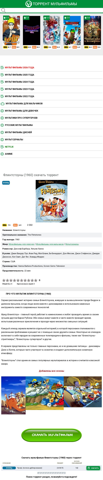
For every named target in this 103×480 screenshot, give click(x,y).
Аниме (8, 154)
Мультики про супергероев (21, 118)
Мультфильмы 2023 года (19, 89)
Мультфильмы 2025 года (19, 75)
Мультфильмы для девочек (21, 111)
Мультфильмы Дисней (18, 132)
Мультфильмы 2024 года (19, 82)
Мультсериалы (14, 139)
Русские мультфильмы (19, 125)
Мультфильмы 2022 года (19, 96)
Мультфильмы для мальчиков (24, 103)
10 (36, 280)
